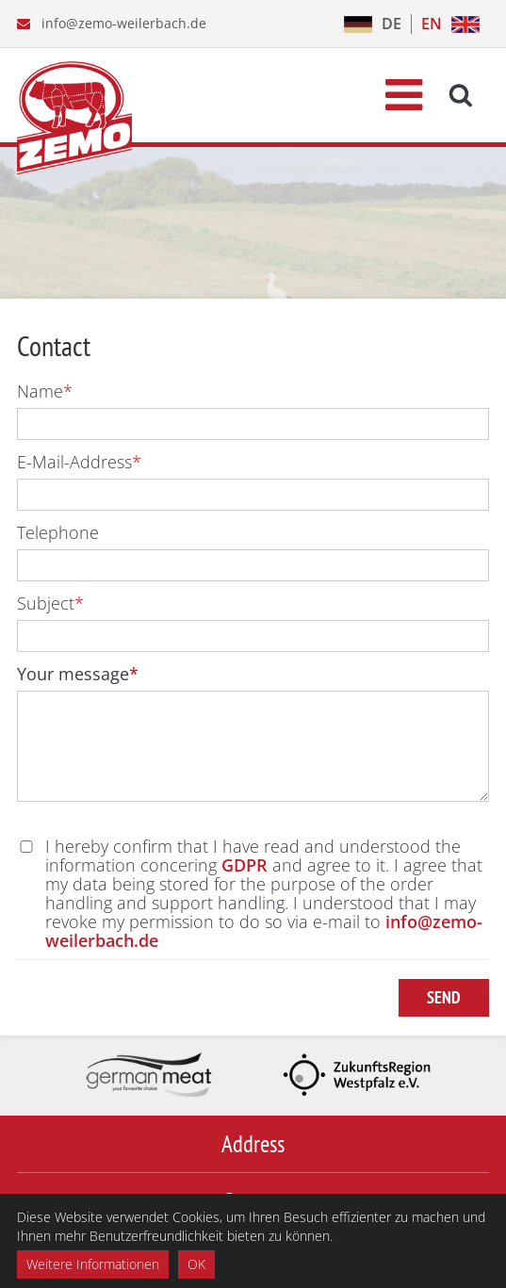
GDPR (244, 865)
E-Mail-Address (79, 461)
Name (45, 391)
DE (391, 23)
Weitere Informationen (92, 1264)
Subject (50, 603)
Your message (78, 673)
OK (196, 1264)
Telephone (58, 532)
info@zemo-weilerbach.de (123, 23)
